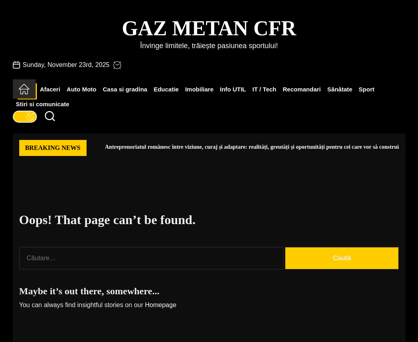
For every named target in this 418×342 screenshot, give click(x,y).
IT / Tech (264, 89)
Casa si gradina (125, 89)
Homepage (160, 305)
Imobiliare (199, 89)
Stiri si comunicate (42, 104)
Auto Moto (81, 89)
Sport (366, 89)
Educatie (166, 89)
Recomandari (302, 89)
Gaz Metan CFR (209, 28)
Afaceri (50, 89)
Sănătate (340, 89)
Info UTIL (233, 89)
